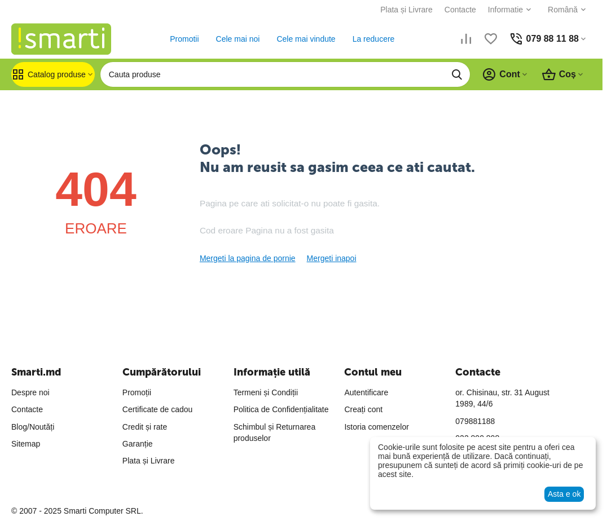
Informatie (505, 9)
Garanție (137, 443)
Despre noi (30, 392)
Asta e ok (564, 493)
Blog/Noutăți (32, 426)
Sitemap (25, 443)
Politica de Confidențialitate (281, 409)
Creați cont (363, 409)
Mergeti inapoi (332, 258)
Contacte (460, 9)
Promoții (136, 392)
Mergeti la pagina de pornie (248, 258)
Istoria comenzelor (376, 426)
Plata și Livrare (406, 9)
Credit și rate (144, 426)
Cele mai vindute (305, 38)
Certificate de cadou (157, 409)
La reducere (374, 38)
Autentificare (366, 392)
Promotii (184, 38)
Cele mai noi (238, 38)
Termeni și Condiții (266, 392)
